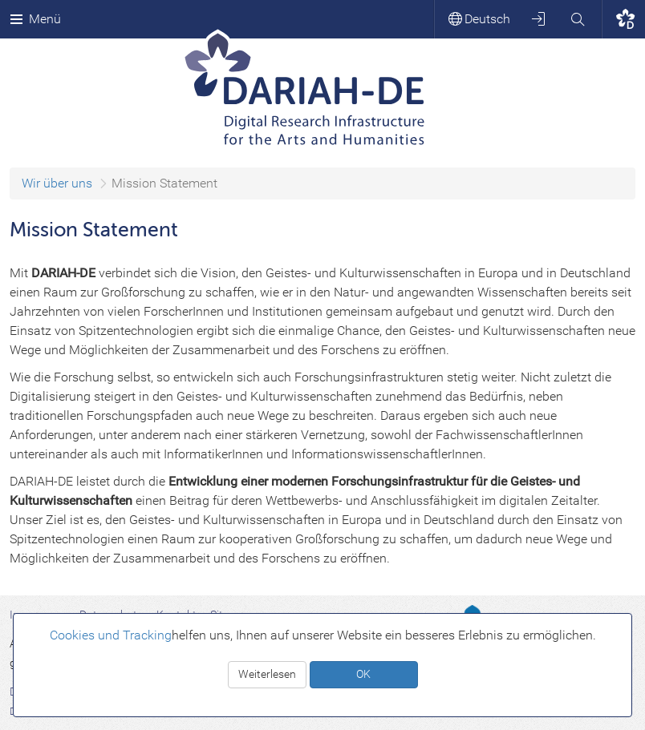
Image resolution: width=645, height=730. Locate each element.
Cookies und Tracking (111, 635)
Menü (35, 18)
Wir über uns (57, 183)
